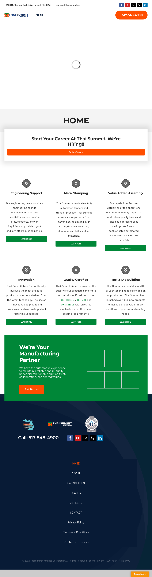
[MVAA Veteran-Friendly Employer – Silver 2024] (91, 417)
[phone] (139, 5)
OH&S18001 (67, 304)
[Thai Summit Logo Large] (60, 423)
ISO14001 (81, 299)
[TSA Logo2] (16, 14)
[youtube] (127, 5)
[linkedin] (145, 5)
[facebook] (121, 5)
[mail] (133, 5)
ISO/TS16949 (68, 299)
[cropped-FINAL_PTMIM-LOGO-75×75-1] (28, 420)
